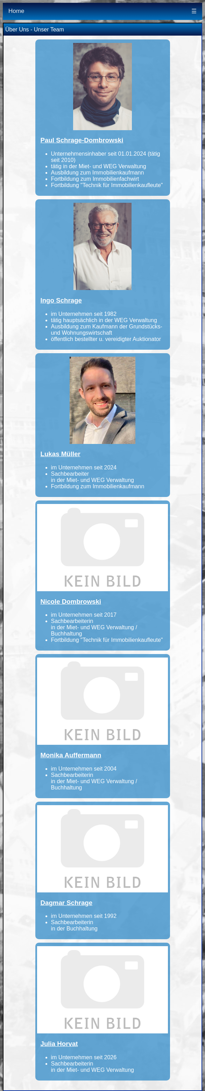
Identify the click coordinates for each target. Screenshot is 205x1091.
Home (16, 11)
